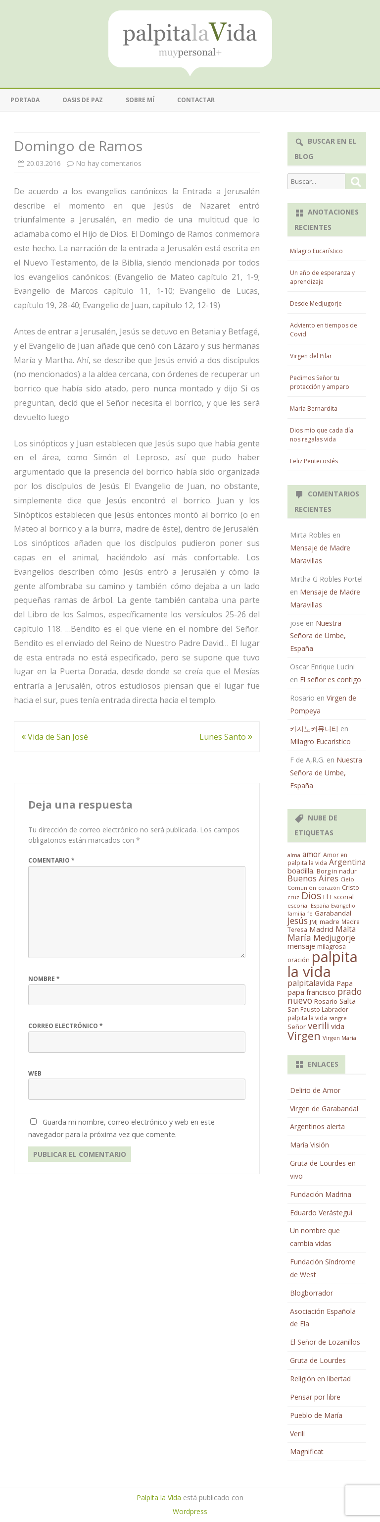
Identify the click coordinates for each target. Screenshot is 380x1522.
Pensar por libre (315, 1397)
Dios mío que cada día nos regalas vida (321, 434)
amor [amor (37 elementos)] (311, 854)
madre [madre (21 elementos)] (329, 921)
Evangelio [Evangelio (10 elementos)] (343, 905)
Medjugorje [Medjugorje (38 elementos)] (334, 937)
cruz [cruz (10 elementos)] (293, 897)
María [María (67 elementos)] (299, 937)
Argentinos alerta (317, 1126)
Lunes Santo (225, 736)
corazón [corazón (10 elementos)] (329, 887)
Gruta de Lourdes (318, 1360)
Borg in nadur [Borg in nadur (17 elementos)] (337, 871)
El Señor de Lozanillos (325, 1342)
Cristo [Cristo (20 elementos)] (350, 887)
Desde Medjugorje (316, 303)
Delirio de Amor (315, 1090)
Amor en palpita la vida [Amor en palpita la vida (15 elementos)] (317, 859)
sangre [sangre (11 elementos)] (338, 1018)
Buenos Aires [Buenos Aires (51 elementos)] (312, 878)
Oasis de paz (82, 100)
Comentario (51, 860)
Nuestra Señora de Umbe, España (318, 635)
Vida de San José (54, 736)
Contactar (196, 100)
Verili (297, 1433)
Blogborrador (311, 1293)
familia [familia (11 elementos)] (296, 913)
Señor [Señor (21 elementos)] (296, 1026)
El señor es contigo (330, 679)
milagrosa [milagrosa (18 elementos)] (331, 946)
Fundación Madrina (320, 1194)
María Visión (309, 1144)
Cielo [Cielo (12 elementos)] (347, 879)
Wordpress (190, 1511)
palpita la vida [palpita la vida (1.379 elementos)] (322, 964)
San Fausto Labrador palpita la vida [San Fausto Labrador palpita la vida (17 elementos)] (317, 1013)
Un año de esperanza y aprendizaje (322, 277)
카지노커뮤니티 (314, 728)
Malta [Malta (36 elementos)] (345, 929)
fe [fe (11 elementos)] (310, 913)
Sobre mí (140, 100)
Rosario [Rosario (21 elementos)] (325, 1001)
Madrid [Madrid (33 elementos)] (321, 929)
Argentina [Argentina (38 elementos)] (347, 862)
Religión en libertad (320, 1378)
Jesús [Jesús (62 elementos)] (297, 920)
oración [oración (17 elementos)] (298, 960)
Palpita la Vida (159, 1497)
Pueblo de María (316, 1415)
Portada (25, 100)
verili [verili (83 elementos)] (318, 1025)
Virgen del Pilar (311, 356)
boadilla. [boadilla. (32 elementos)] (301, 870)
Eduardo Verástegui (321, 1212)
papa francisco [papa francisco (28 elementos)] (311, 992)
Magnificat (307, 1451)
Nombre (44, 979)
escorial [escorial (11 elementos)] (298, 905)
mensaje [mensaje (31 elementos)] (301, 946)
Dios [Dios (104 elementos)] (311, 895)
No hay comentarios (109, 163)
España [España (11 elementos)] (320, 905)
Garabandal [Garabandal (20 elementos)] (333, 913)
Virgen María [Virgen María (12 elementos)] (339, 1037)
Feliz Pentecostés (314, 461)
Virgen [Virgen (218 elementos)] (304, 1035)
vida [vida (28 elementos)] (337, 1026)
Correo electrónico (65, 1026)
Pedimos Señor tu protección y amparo (319, 382)
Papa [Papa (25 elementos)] (344, 983)
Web (35, 1073)
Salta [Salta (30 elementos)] (347, 1001)
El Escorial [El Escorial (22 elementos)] (338, 896)
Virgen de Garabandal (324, 1108)
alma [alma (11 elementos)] (293, 855)
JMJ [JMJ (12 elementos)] (314, 921)
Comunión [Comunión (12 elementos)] (301, 887)
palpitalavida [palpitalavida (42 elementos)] (310, 983)
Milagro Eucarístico (316, 251)
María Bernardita (313, 408)
